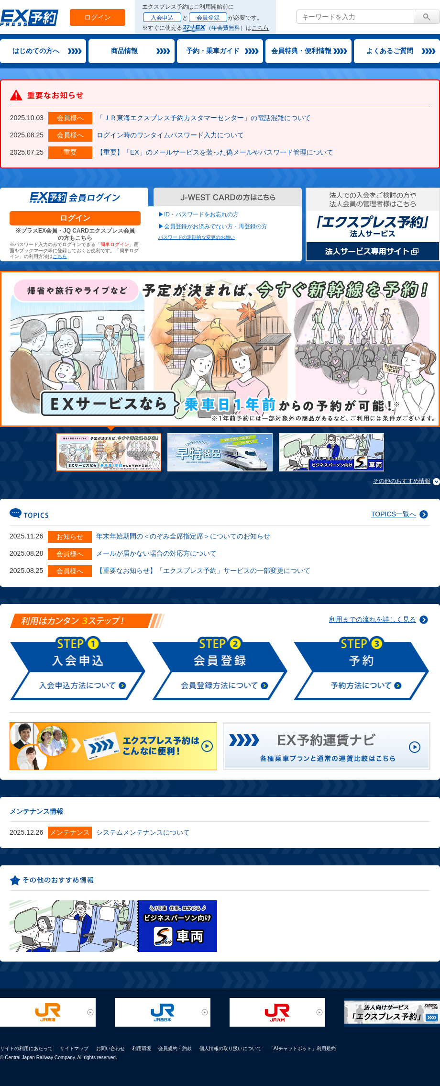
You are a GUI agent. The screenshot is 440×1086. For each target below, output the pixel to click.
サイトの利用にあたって (26, 1048)
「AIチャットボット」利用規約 (302, 1048)
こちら (260, 27)
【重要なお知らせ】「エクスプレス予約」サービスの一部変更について (203, 570)
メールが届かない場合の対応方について (156, 553)
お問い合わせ (110, 1048)
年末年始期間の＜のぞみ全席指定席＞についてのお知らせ (183, 536)
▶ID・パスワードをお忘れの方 (198, 214)
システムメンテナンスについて (143, 832)
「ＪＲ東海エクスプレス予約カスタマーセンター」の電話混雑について (204, 118)
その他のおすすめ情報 (401, 481)
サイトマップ (74, 1048)
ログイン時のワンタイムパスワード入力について (170, 135)
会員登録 (208, 17)
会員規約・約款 (175, 1048)
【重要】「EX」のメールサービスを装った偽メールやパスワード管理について (215, 152)
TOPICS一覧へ (393, 514)
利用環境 (141, 1048)
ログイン (97, 17)
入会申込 (162, 17)
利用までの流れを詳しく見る (372, 619)
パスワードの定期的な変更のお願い (196, 237)
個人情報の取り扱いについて (230, 1048)
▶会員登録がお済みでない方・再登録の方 (212, 226)
